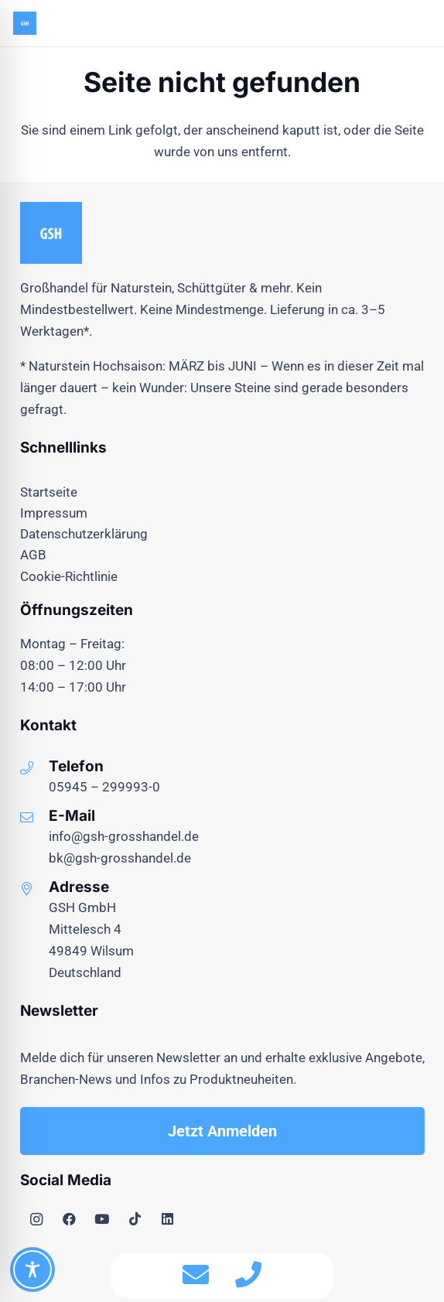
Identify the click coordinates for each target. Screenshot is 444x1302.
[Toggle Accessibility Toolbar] (32, 1269)
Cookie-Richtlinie (69, 576)
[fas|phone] (248, 1275)
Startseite (48, 492)
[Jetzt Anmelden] (222, 1131)
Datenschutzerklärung (84, 534)
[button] (422, 23)
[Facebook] (69, 1219)
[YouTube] (102, 1219)
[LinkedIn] (168, 1219)
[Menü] (385, 23)
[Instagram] (36, 1219)
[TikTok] (135, 1219)
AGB (33, 554)
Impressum (53, 513)
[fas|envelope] (196, 1275)
